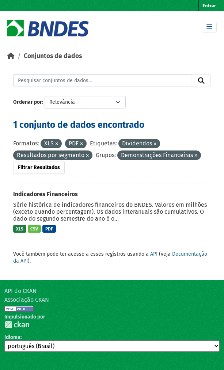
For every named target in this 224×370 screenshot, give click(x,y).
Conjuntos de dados (53, 56)
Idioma (12, 337)
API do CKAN (20, 290)
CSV (34, 229)
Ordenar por (27, 102)
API (153, 254)
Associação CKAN (26, 299)
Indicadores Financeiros (45, 194)
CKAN (16, 324)
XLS (19, 229)
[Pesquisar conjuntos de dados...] (102, 80)
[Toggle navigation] (209, 27)
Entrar (209, 5)
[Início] (11, 56)
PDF (49, 229)
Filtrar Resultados (39, 167)
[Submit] (201, 80)
